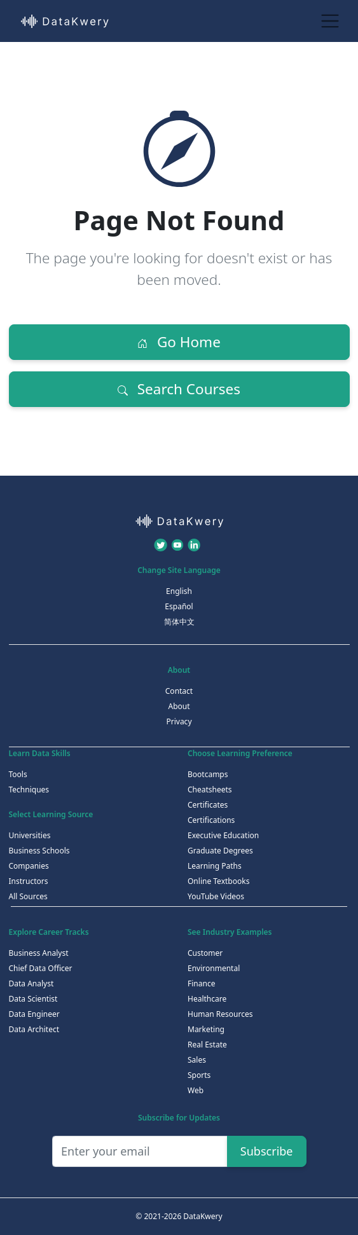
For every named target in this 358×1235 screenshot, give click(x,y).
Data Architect (34, 1029)
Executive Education (223, 835)
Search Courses (179, 389)
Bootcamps (208, 774)
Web (195, 1090)
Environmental (214, 968)
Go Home (179, 342)
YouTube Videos (216, 896)
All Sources (28, 896)
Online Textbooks (218, 881)
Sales (197, 1059)
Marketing (206, 1029)
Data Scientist (33, 998)
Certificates (208, 804)
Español (179, 606)
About (178, 706)
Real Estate (207, 1044)
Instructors (28, 881)
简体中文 (179, 621)
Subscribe (266, 1151)
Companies (29, 865)
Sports (199, 1075)
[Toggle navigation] (330, 20)
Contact (179, 691)
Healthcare (207, 998)
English (179, 591)
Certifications (211, 820)
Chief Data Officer (40, 968)
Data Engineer (34, 1014)
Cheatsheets (210, 789)
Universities (30, 835)
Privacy (178, 721)
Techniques (29, 789)
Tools (18, 774)
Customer (205, 953)
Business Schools (39, 850)
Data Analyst (31, 983)
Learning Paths (215, 865)
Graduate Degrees (220, 850)
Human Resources (220, 1014)
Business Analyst (39, 953)
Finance (201, 983)
